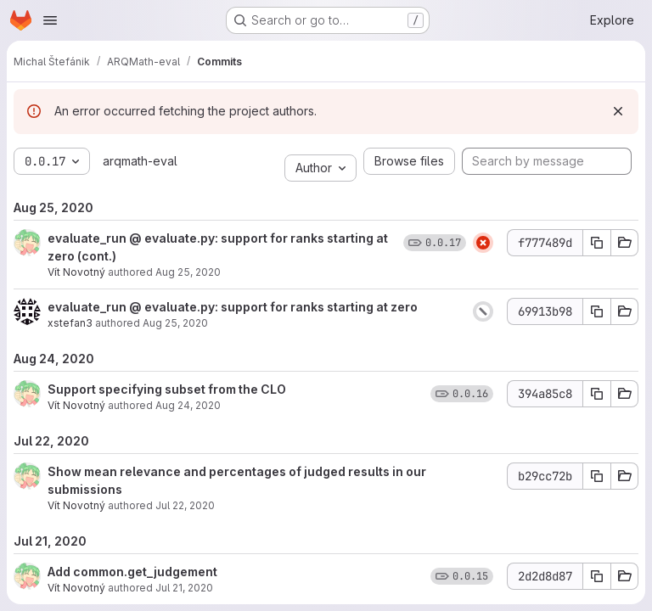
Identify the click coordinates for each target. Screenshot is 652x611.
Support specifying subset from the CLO (167, 389)
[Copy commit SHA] (596, 242)
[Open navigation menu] (50, 20)
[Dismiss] (618, 111)
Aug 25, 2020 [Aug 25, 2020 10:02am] (175, 323)
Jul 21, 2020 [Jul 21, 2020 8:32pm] (184, 587)
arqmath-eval (140, 161)
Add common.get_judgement (132, 571)
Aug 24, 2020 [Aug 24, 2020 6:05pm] (188, 405)
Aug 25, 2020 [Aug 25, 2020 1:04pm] (188, 272)
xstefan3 (70, 323)
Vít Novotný (76, 272)
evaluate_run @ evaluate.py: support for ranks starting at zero (233, 307)
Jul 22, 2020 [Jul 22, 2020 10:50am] (185, 505)
